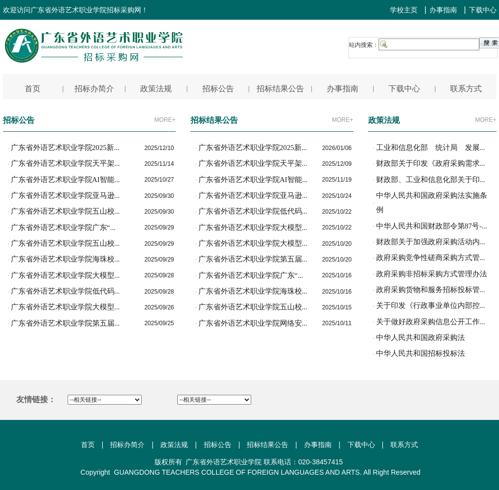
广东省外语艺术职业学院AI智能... (65, 180)
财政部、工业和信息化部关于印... (430, 180)
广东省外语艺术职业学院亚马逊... (65, 195)
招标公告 (217, 445)
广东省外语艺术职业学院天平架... (65, 163)
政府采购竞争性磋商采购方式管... (430, 258)
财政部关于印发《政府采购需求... (430, 163)
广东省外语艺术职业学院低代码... (65, 291)
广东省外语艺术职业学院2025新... (65, 147)
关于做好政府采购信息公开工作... (430, 322)
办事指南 (443, 10)
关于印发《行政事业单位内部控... (430, 305)
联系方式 (404, 445)
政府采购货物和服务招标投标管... (430, 290)
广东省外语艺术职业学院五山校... (65, 211)
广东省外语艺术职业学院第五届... (65, 323)
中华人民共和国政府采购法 (420, 337)
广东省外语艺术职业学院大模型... (65, 275)
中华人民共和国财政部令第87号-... (432, 226)
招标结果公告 (267, 445)
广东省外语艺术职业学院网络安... (252, 323)
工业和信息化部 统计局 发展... (430, 147)
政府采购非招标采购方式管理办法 (431, 274)
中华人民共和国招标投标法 (420, 353)
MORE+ (164, 119)
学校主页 (404, 10)
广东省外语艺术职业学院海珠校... (65, 259)
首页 (88, 445)
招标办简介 (127, 445)
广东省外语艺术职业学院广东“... (63, 227)
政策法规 (174, 445)
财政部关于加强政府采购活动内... (430, 242)
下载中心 (483, 10)
